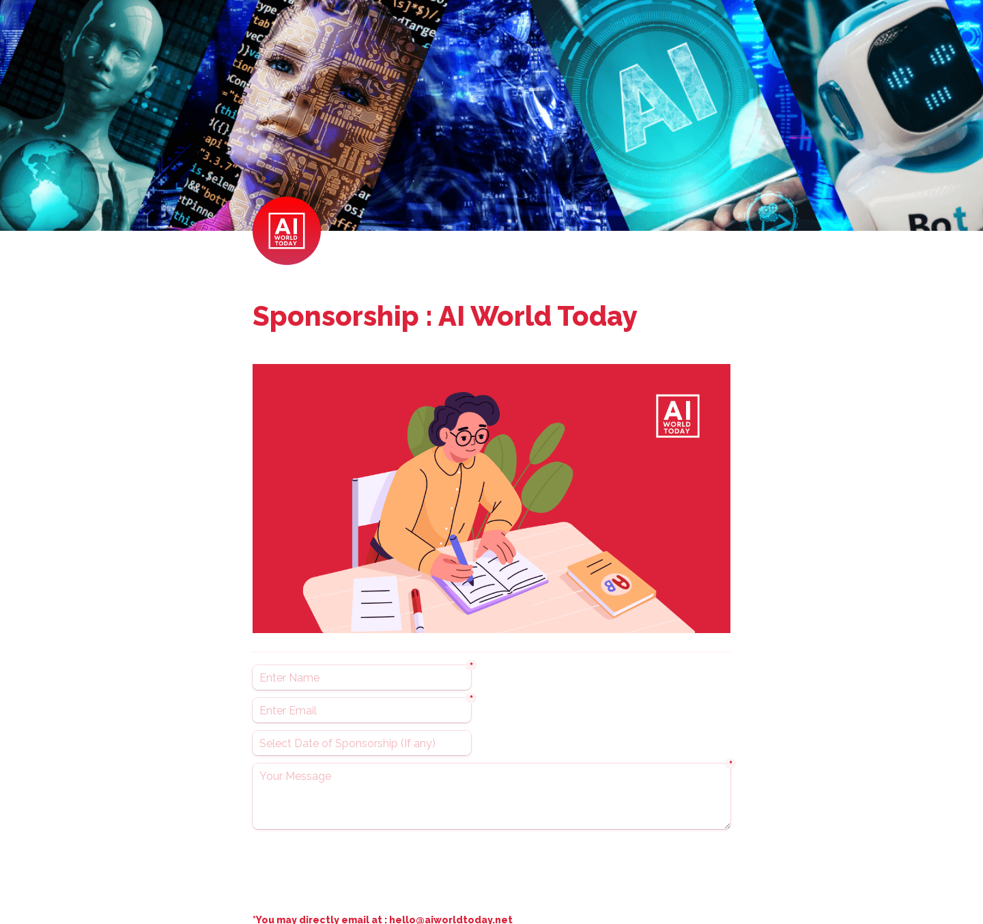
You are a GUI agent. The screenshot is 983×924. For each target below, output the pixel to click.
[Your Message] (491, 796)
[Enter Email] (362, 710)
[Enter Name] (362, 677)
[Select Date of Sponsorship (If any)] (362, 743)
